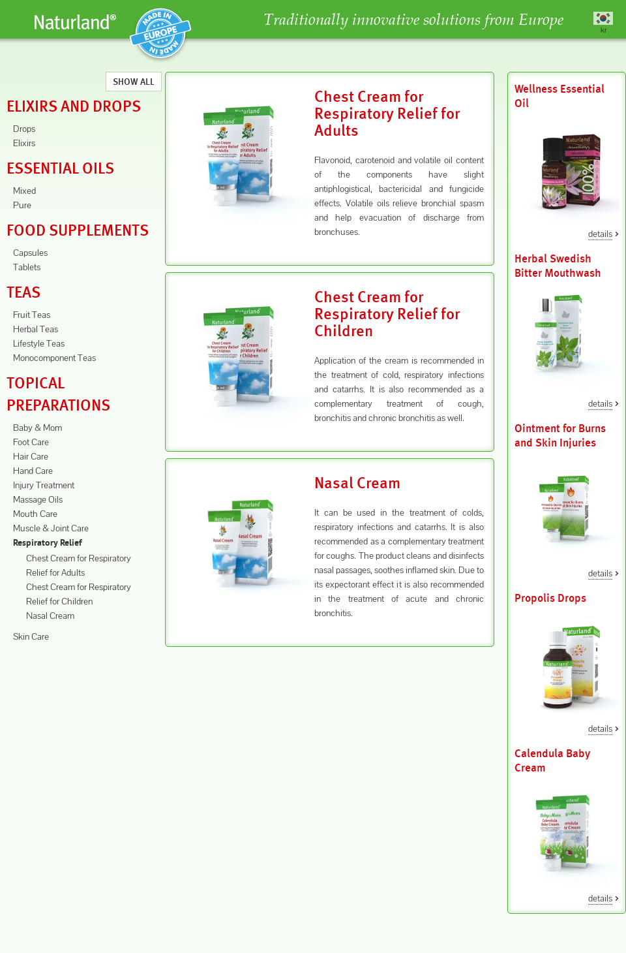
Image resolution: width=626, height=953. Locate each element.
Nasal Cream (50, 615)
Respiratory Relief (47, 543)
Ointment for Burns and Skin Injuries (560, 436)
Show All (134, 81)
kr (603, 30)
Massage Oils (38, 499)
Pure (22, 205)
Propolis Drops (550, 598)
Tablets (26, 267)
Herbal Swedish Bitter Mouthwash (557, 266)
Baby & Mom (37, 427)
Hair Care (30, 456)
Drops (24, 128)
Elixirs (24, 143)
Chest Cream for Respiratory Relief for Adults (387, 114)
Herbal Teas (35, 329)
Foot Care (31, 442)
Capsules (30, 252)
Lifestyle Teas (39, 343)
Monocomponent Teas (54, 358)
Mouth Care (35, 514)
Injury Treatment (43, 485)
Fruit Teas (31, 314)
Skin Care (31, 636)
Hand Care (33, 470)
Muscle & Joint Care (51, 528)
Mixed (24, 190)
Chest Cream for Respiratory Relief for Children (387, 314)
